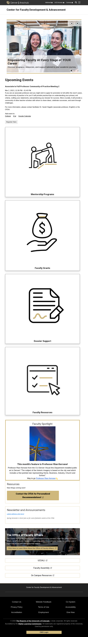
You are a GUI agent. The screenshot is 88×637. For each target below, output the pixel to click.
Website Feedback (43, 602)
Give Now (70, 612)
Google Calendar (24, 116)
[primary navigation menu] (79, 2)
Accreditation (16, 612)
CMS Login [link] (44, 632)
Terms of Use (43, 607)
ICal (14, 116)
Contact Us (16, 602)
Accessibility (70, 607)
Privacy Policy (16, 607)
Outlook (8, 116)
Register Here (11, 122)
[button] (72, 23)
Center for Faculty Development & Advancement (36, 9)
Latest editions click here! (15, 514)
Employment (43, 612)
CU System (70, 602)
